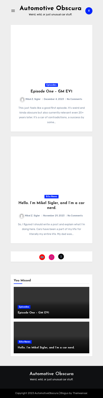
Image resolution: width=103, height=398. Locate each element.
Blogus (64, 393)
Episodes (51, 85)
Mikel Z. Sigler (30, 99)
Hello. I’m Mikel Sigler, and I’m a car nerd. (46, 347)
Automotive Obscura (51, 8)
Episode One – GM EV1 (51, 91)
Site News (51, 196)
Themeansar (80, 393)
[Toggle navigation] (13, 11)
